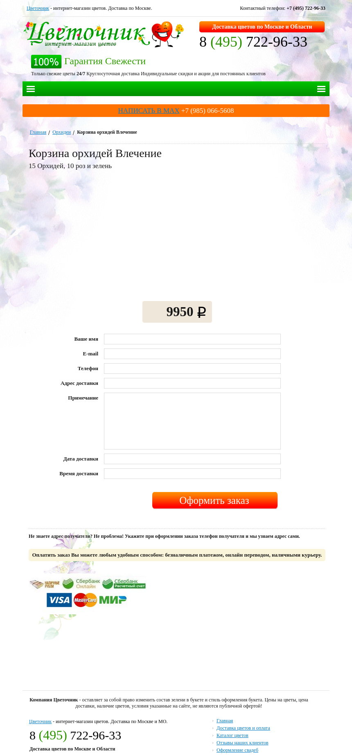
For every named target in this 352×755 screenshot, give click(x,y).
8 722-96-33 (253, 42)
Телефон (88, 368)
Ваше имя (86, 339)
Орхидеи (61, 132)
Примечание (83, 398)
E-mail (90, 354)
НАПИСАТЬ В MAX (149, 111)
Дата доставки (80, 459)
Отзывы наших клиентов (243, 743)
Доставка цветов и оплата (243, 728)
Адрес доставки (79, 383)
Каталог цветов (232, 735)
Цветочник (38, 8)
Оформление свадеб (237, 750)
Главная (38, 132)
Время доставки (78, 473)
